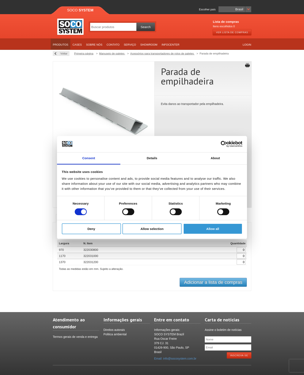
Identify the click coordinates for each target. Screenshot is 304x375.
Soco (80, 10)
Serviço (130, 44)
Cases (77, 44)
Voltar (62, 53)
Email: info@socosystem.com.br (175, 358)
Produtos (60, 44)
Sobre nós (94, 44)
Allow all (212, 229)
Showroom (148, 44)
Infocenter (170, 44)
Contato (113, 44)
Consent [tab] (88, 158)
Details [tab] (152, 158)
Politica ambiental (115, 334)
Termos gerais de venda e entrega (75, 336)
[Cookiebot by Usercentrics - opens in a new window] (223, 144)
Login (247, 44)
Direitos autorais (114, 330)
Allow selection (151, 229)
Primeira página (83, 53)
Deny (91, 229)
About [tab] (215, 158)
